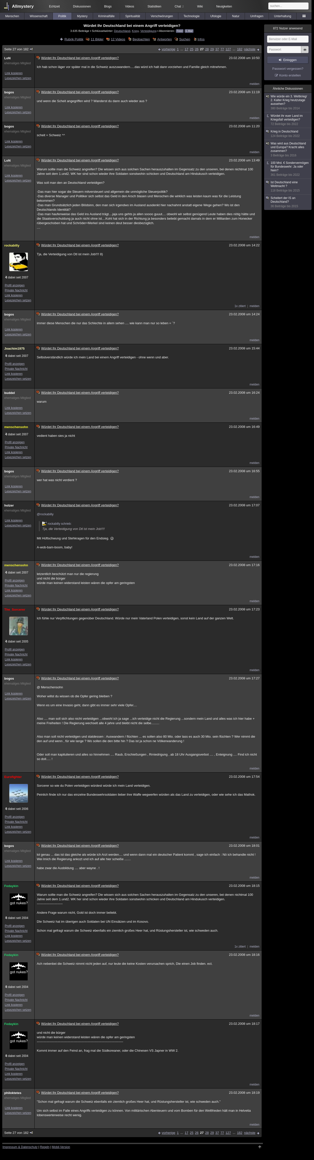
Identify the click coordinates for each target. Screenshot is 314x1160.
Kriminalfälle (106, 16)
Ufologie (215, 16)
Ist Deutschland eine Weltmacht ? (288, 187)
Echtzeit (54, 6)
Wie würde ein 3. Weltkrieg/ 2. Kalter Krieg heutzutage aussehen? (288, 102)
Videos (129, 6)
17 (186, 49)
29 (212, 49)
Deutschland (122, 30)
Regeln (45, 1147)
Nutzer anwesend (288, 28)
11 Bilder (97, 39)
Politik (62, 16)
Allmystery (23, 6)
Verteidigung (148, 30)
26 (197, 49)
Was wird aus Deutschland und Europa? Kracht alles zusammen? (288, 149)
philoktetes (12, 1093)
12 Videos (118, 39)
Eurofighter (13, 777)
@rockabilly (45, 514)
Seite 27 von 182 (18, 49)
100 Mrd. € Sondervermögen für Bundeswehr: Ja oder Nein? (288, 169)
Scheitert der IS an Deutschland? (288, 202)
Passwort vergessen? (287, 68)
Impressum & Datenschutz (20, 1147)
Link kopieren (13, 73)
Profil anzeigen (14, 285)
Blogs (107, 6)
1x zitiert (240, 306)
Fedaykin (11, 886)
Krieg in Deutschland (288, 134)
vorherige (168, 49)
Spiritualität (132, 16)
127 (228, 49)
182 (239, 49)
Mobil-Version (61, 1147)
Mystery (82, 16)
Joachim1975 (14, 348)
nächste (249, 49)
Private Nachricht (16, 290)
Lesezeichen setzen (18, 78)
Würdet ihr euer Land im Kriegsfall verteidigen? (288, 120)
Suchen (184, 39)
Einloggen (290, 60)
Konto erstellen (290, 75)
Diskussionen (82, 6)
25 (191, 49)
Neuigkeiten (224, 6)
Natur (235, 16)
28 (207, 49)
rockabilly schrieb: (56, 523)
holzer (9, 505)
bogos (9, 92)
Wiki (200, 6)
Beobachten (141, 39)
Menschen (12, 16)
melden (254, 84)
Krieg (135, 30)
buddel (9, 393)
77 (222, 49)
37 (217, 49)
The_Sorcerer (14, 609)
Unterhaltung (282, 16)
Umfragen (256, 16)
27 (202, 49)
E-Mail (189, 31)
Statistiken (154, 6)
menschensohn (16, 427)
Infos (201, 39)
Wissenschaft (38, 16)
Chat (179, 6)
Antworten (164, 39)
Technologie (192, 16)
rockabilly (11, 245)
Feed (180, 31)
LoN (7, 58)
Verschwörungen (162, 16)
